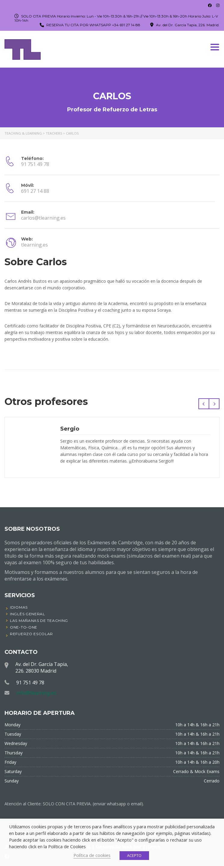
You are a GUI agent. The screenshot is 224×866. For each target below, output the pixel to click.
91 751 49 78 (35, 164)
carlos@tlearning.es (43, 218)
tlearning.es (34, 244)
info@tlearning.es (36, 692)
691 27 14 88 (35, 191)
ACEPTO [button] (134, 855)
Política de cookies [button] (91, 855)
